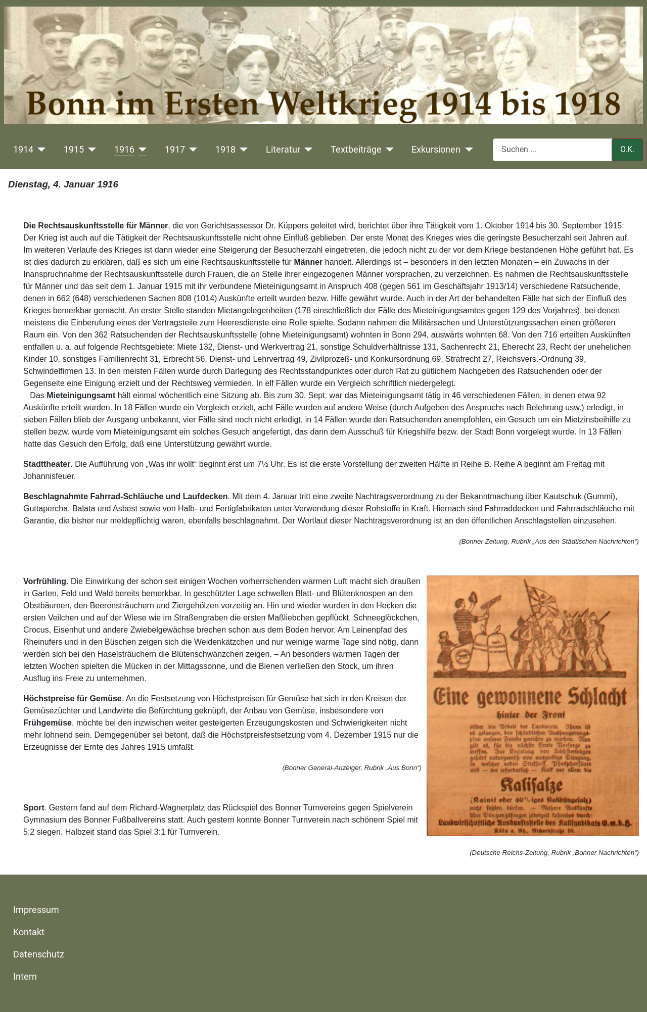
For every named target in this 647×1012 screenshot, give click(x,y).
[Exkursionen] (466, 149)
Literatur (283, 149)
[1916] (140, 149)
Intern (25, 977)
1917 (175, 149)
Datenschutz (38, 954)
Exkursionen (435, 149)
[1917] (191, 149)
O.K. (627, 149)
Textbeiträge (356, 149)
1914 (23, 149)
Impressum (36, 910)
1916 (124, 149)
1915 (74, 149)
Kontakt (28, 932)
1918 (225, 149)
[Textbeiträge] (388, 149)
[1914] (39, 149)
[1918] (242, 149)
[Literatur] (306, 149)
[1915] (90, 149)
